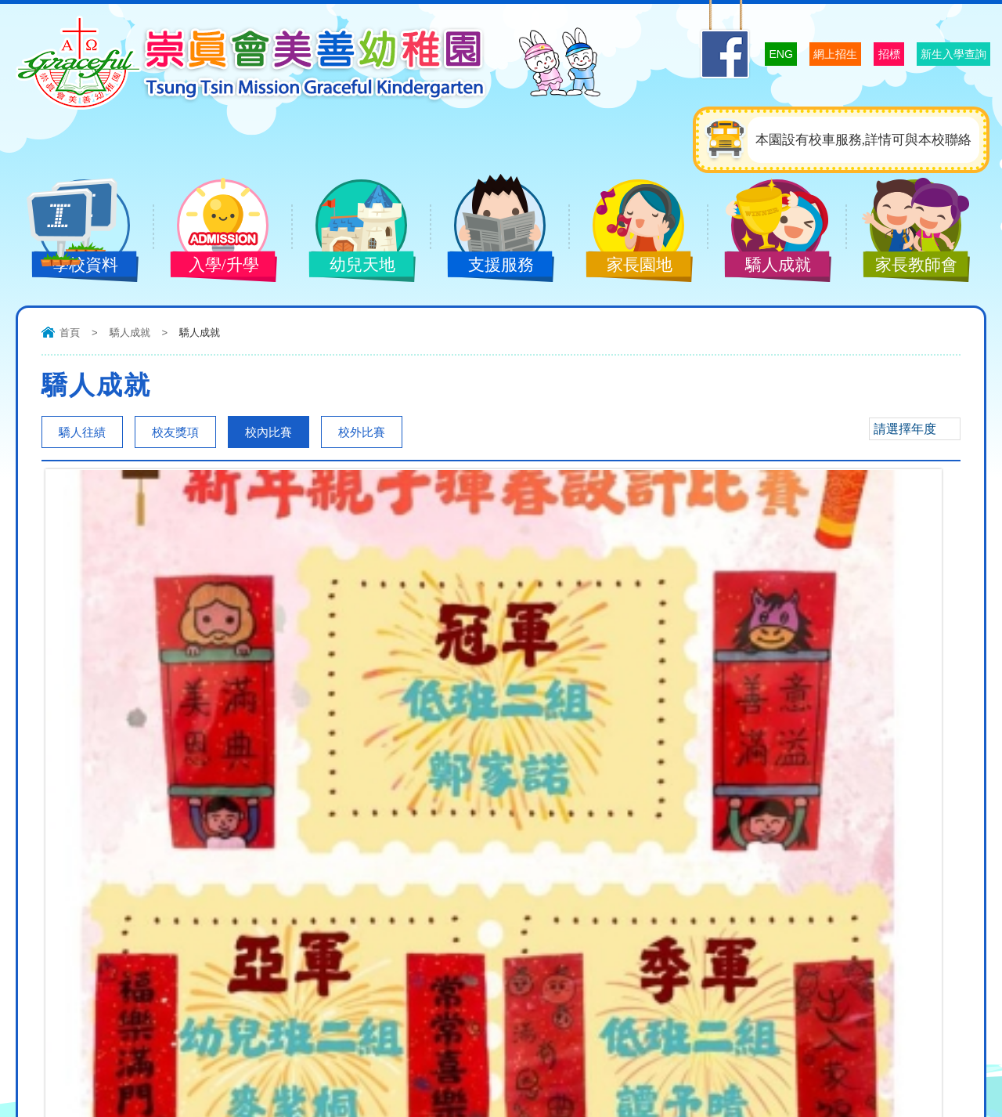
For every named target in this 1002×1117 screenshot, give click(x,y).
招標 (844, 53)
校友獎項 (175, 432)
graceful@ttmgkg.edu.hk (231, 962)
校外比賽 (361, 432)
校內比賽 (268, 432)
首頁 (69, 332)
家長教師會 (904, 266)
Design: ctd (959, 1092)
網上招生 (769, 53)
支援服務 (488, 266)
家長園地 (627, 266)
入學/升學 (211, 266)
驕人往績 (82, 432)
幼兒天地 (350, 266)
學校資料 (73, 266)
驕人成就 (765, 266)
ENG (696, 53)
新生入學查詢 (935, 53)
